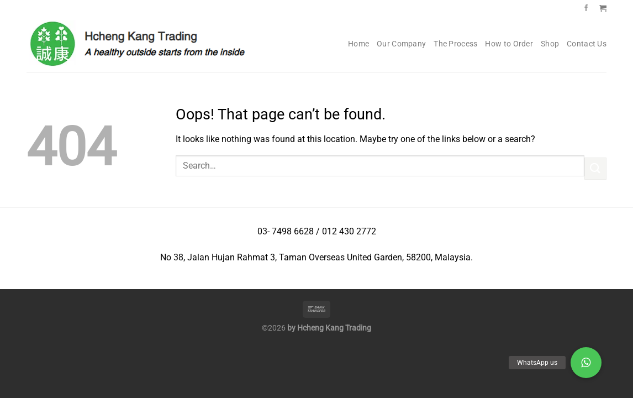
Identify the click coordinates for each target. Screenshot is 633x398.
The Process (455, 44)
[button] (586, 362)
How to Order (508, 44)
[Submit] (595, 168)
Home (358, 44)
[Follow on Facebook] (586, 8)
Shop (550, 44)
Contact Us (586, 44)
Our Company (401, 44)
